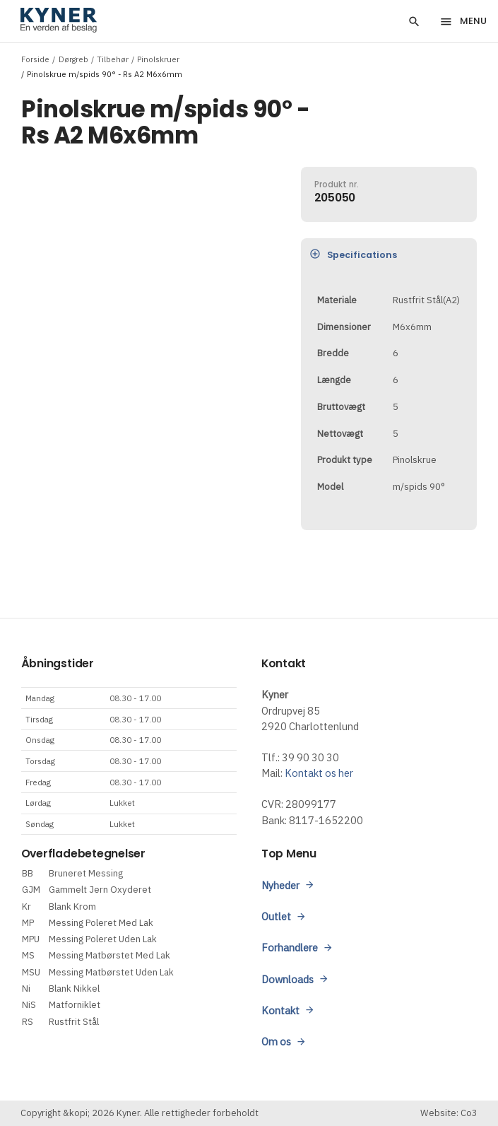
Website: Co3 (449, 1113)
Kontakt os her (319, 773)
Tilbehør (113, 59)
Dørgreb (73, 59)
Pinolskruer (158, 59)
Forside (35, 59)
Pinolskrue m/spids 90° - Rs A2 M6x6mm (104, 74)
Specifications (353, 254)
